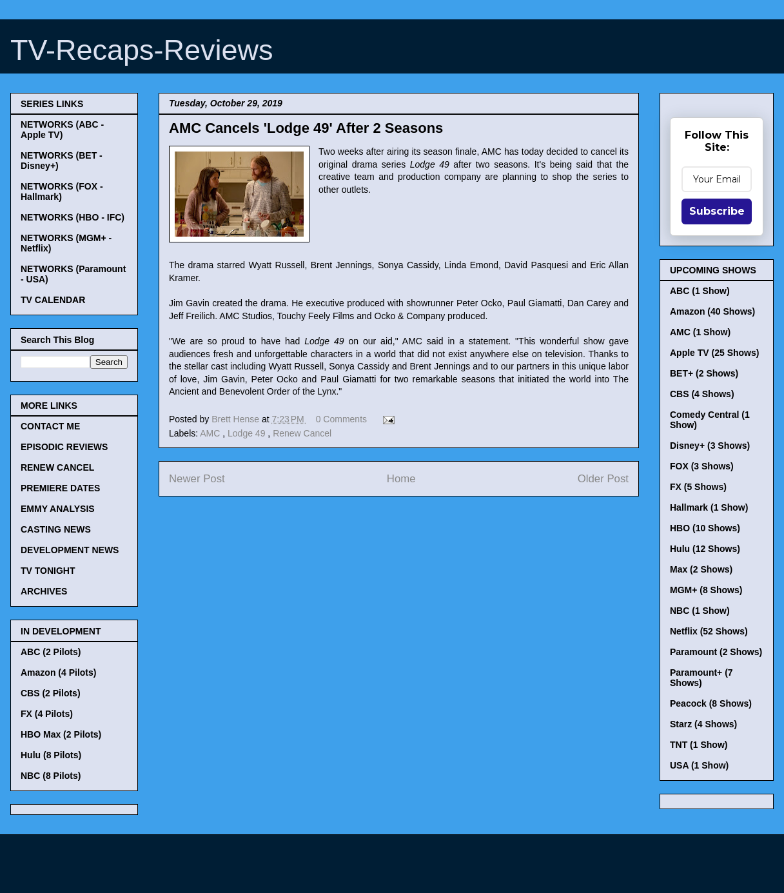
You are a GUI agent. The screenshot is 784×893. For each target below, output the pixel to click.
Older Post (603, 479)
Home (401, 479)
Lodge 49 (248, 433)
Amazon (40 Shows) (712, 311)
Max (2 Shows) (701, 569)
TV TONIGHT (48, 570)
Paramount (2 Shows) (716, 652)
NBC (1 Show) (700, 610)
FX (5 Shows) (698, 487)
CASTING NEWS (56, 529)
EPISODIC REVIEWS (64, 447)
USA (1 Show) (699, 765)
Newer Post (197, 479)
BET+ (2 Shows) (704, 373)
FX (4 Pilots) (47, 714)
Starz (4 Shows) (703, 724)
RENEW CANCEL (57, 467)
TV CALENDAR (53, 300)
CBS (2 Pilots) (51, 693)
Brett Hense (236, 419)
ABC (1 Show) (700, 291)
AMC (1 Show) (700, 332)
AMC (211, 433)
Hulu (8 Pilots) (51, 755)
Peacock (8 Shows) (711, 703)
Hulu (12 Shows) (705, 549)
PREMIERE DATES (60, 488)
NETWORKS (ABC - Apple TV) (62, 129)
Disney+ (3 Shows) (710, 445)
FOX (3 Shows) (702, 466)
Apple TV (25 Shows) (714, 353)
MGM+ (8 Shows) (706, 590)
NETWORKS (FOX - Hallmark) (62, 191)
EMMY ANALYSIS (58, 509)
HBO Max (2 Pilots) (61, 734)
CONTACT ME (50, 426)
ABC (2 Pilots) (51, 652)
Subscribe (717, 211)
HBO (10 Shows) (705, 528)
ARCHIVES (44, 591)
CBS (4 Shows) (702, 394)
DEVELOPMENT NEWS (70, 550)
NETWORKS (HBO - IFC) (72, 217)
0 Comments (341, 419)
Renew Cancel (302, 433)
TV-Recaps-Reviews (141, 50)
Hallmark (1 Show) (709, 507)
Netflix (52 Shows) (709, 631)
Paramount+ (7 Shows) (701, 677)
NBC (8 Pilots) (51, 775)
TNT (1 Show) (698, 745)
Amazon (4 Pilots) (58, 672)
